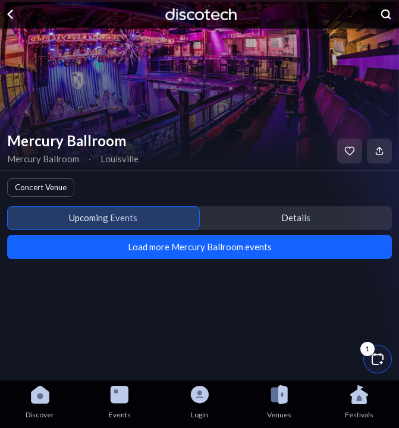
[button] (377, 359)
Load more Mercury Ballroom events (200, 246)
